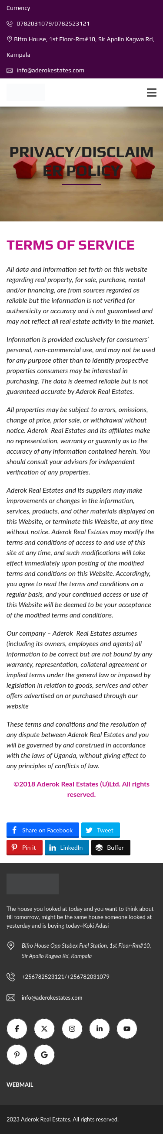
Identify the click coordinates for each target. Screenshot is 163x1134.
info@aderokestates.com (45, 70)
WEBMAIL (20, 1084)
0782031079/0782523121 (48, 23)
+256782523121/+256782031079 (66, 976)
